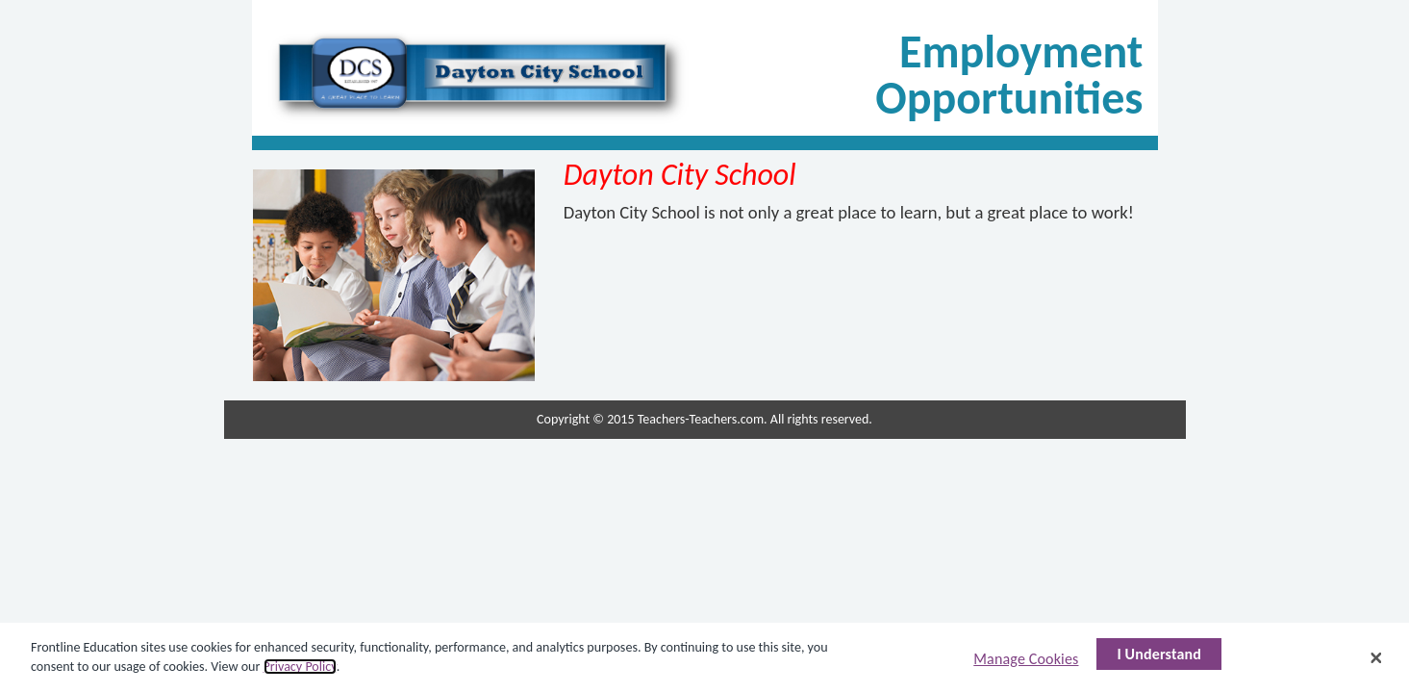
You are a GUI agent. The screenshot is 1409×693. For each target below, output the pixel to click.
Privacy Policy (300, 666)
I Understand (1159, 654)
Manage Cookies (1025, 659)
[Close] (1376, 657)
